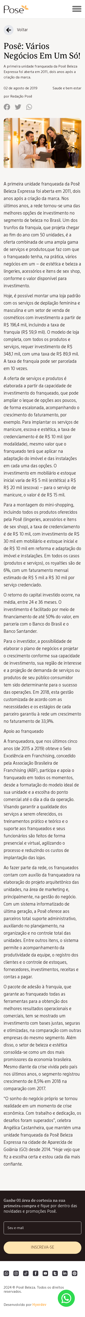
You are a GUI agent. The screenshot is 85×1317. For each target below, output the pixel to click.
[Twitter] (55, 1274)
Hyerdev (39, 1305)
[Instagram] (16, 1274)
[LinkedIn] (65, 1274)
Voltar (22, 30)
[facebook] (7, 107)
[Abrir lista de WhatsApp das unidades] (66, 1298)
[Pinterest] (74, 1274)
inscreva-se (42, 1247)
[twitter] (18, 107)
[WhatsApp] (6, 1274)
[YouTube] (45, 1274)
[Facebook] (35, 1274)
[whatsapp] (29, 107)
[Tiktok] (26, 1274)
